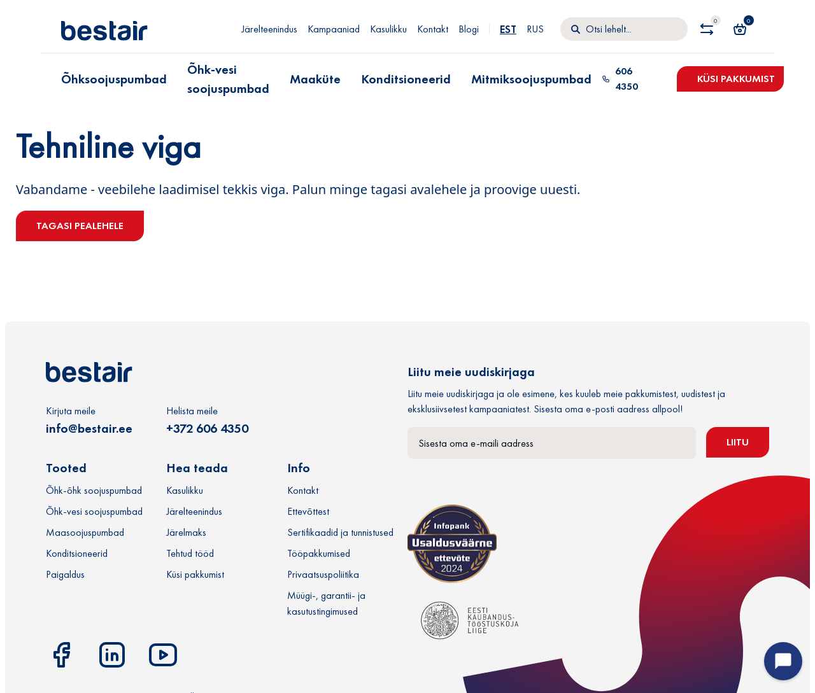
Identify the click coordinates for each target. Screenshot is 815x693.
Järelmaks (186, 532)
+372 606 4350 (207, 428)
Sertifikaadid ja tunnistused (340, 532)
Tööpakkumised (318, 553)
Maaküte (315, 79)
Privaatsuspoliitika (323, 574)
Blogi (468, 29)
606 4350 (620, 78)
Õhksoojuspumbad (114, 79)
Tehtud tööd (190, 553)
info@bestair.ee (89, 428)
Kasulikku (388, 29)
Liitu (737, 442)
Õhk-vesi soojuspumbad (228, 79)
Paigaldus (65, 574)
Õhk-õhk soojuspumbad (94, 490)
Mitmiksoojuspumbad (531, 79)
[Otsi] (624, 29)
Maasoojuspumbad (85, 532)
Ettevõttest (308, 511)
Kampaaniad (334, 29)
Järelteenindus (269, 29)
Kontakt (432, 29)
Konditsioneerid (406, 79)
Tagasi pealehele (80, 225)
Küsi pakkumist (736, 78)
